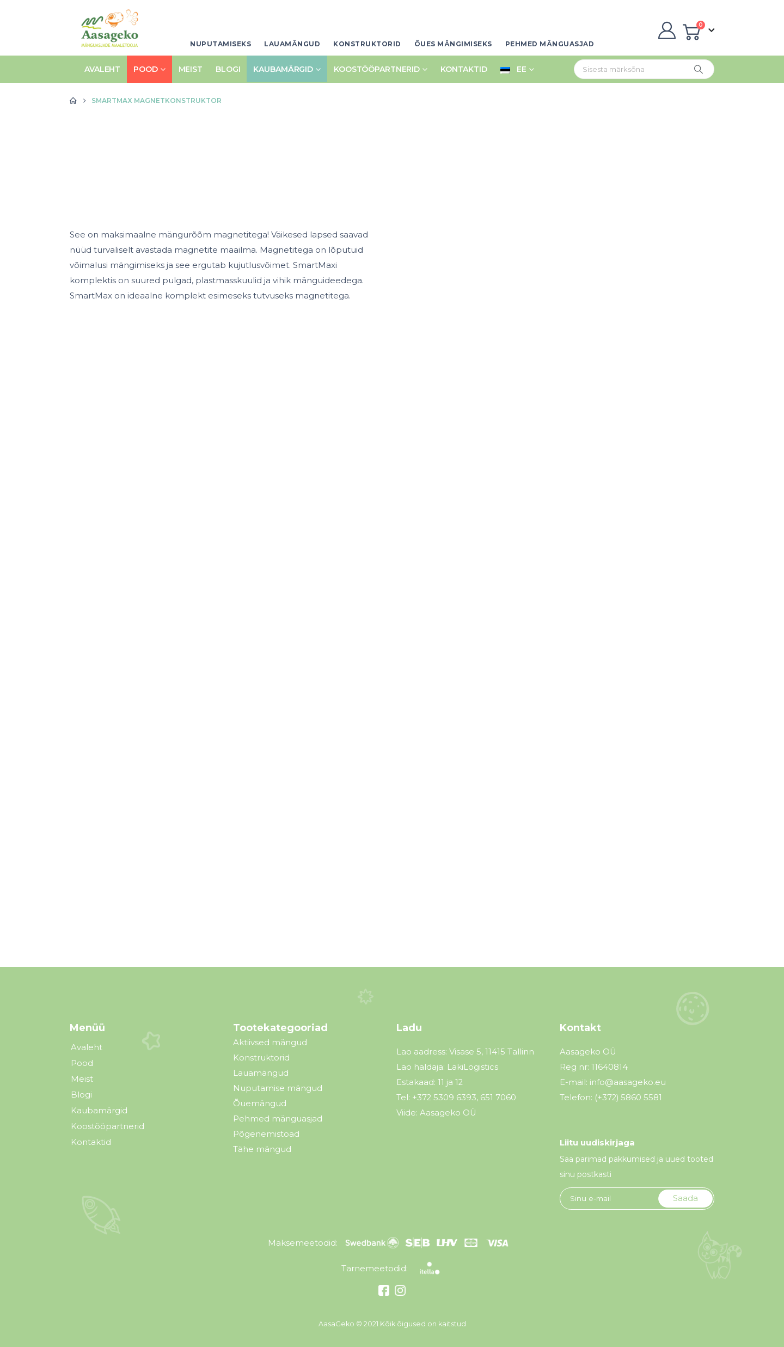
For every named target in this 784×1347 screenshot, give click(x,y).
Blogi (228, 69)
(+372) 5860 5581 (628, 1097)
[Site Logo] (106, 30)
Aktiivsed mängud (270, 1042)
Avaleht (102, 69)
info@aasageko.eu (628, 1082)
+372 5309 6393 (444, 1097)
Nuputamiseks (220, 44)
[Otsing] (698, 69)
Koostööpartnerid (377, 69)
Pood (145, 69)
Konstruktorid (367, 44)
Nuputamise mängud (277, 1088)
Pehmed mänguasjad (550, 44)
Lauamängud (292, 44)
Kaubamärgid (283, 69)
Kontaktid (463, 69)
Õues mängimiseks (453, 44)
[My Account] (666, 30)
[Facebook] (385, 1293)
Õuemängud (259, 1103)
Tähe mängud (262, 1149)
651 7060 (498, 1097)
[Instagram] (399, 1293)
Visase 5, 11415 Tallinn (491, 1052)
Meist (191, 69)
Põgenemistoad (266, 1134)
